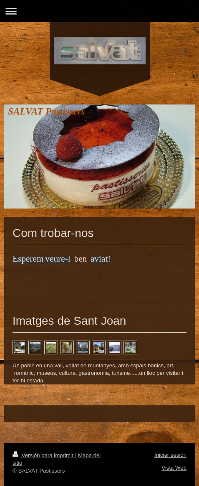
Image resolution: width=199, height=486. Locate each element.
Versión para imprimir (44, 455)
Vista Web (173, 468)
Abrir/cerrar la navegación (99, 11)
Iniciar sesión (170, 455)
